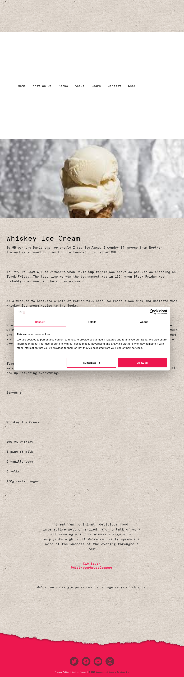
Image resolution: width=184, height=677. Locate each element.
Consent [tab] (40, 321)
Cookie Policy (79, 672)
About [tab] (144, 321)
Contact (114, 86)
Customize (91, 362)
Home (22, 86)
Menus (63, 86)
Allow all (142, 362)
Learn (96, 86)
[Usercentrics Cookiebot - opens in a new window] (152, 311)
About (79, 86)
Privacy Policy (62, 672)
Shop (132, 86)
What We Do (42, 86)
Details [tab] (92, 321)
